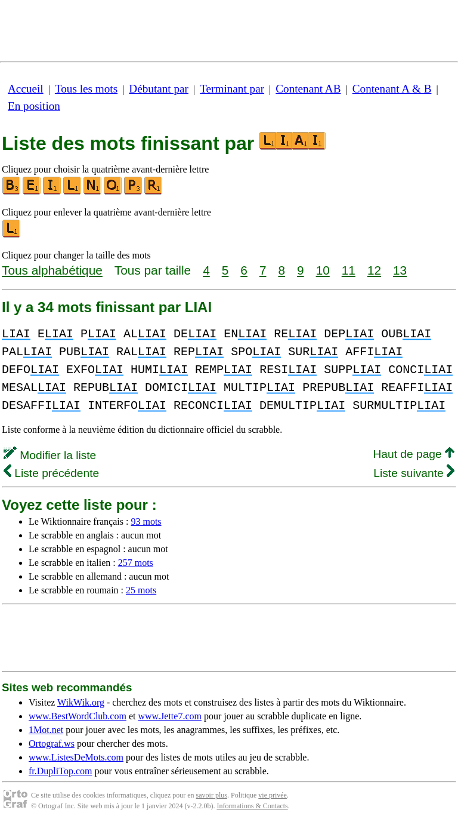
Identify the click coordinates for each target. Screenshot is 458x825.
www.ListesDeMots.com (76, 757)
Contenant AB (308, 88)
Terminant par (232, 88)
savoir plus (211, 795)
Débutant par (158, 88)
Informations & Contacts (251, 806)
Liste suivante (413, 473)
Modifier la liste (50, 455)
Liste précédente (51, 473)
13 (400, 270)
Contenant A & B (392, 88)
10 (323, 270)
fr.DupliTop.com (60, 771)
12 (374, 270)
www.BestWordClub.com (77, 716)
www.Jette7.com (170, 716)
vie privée (272, 795)
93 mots (146, 521)
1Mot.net (46, 730)
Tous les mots (86, 88)
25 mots (141, 590)
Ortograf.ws (52, 743)
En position (34, 106)
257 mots (135, 563)
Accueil (26, 88)
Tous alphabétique (52, 270)
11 (348, 270)
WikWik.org (80, 702)
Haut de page (413, 454)
